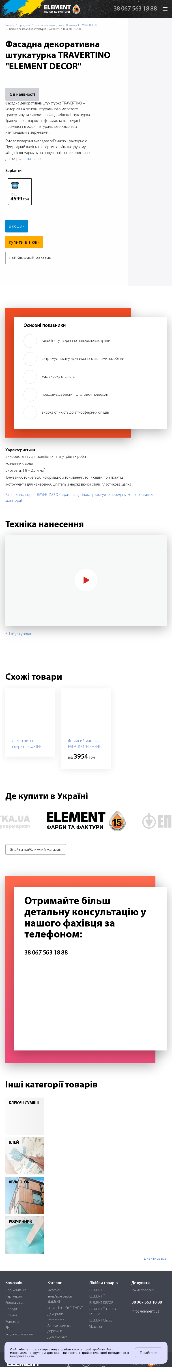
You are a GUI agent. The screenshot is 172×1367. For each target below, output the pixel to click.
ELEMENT (95, 1290)
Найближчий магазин (31, 258)
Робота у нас (14, 1303)
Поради (11, 1309)
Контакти (12, 1322)
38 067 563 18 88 (135, 9)
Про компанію (15, 1290)
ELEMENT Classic (100, 1320)
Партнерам (13, 1296)
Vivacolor (53, 1290)
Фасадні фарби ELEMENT (65, 1308)
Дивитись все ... (58, 1337)
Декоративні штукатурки (48, 25)
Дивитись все (155, 1258)
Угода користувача (19, 1334)
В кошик (17, 226)
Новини (11, 1315)
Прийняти (148, 1352)
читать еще (33, 159)
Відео (9, 1328)
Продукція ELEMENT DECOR (81, 25)
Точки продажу (142, 1290)
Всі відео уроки (18, 634)
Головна (9, 25)
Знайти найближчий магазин (35, 849)
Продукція (24, 25)
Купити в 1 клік (24, 242)
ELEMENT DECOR (101, 1303)
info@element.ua (145, 1311)
